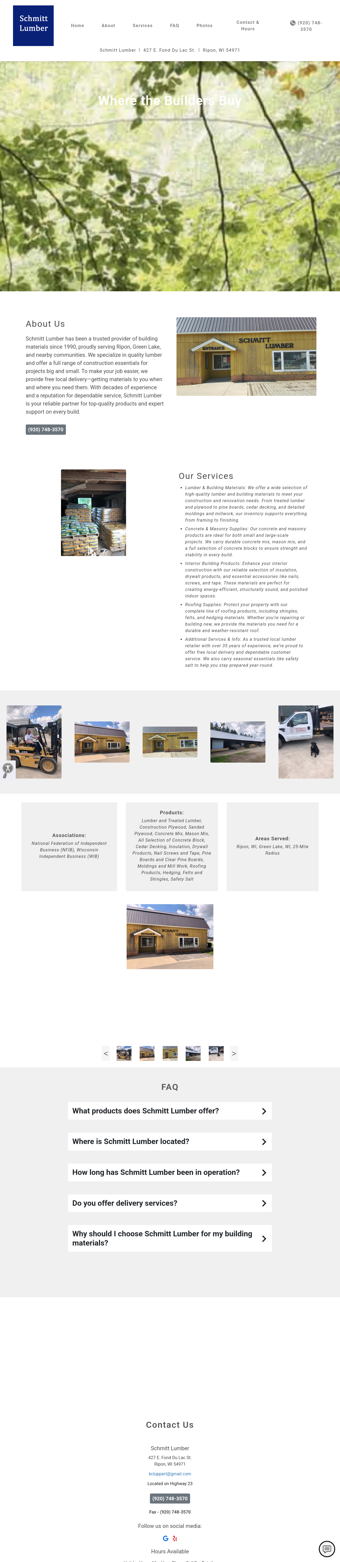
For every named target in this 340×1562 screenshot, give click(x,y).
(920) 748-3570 (306, 26)
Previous (106, 1143)
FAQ (174, 25)
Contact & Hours (248, 25)
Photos (205, 25)
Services (143, 25)
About (109, 25)
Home (77, 25)
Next (234, 1143)
